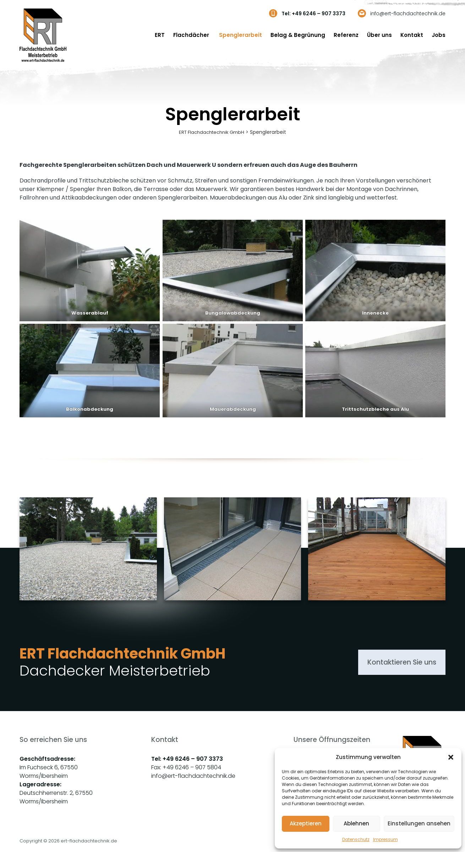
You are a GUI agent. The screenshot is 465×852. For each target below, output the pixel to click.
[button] (450, 757)
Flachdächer (191, 35)
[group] (88, 562)
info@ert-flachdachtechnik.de (407, 13)
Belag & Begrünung (297, 35)
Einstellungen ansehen (419, 823)
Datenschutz (356, 839)
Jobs (438, 35)
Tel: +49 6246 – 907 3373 (313, 13)
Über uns (379, 35)
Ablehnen (356, 823)
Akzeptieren (306, 823)
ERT (160, 35)
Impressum (385, 839)
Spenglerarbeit (240, 35)
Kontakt (411, 35)
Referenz (346, 35)
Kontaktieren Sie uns (389, 662)
